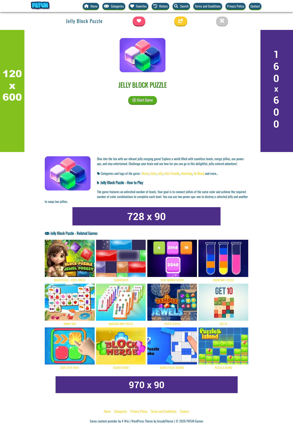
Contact (255, 6)
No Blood (199, 173)
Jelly (160, 173)
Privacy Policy (235, 6)
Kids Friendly (172, 173)
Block (145, 173)
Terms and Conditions (208, 6)
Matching (186, 173)
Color (153, 173)
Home (107, 411)
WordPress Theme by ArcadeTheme (152, 421)
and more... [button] (211, 173)
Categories (120, 411)
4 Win (125, 421)
